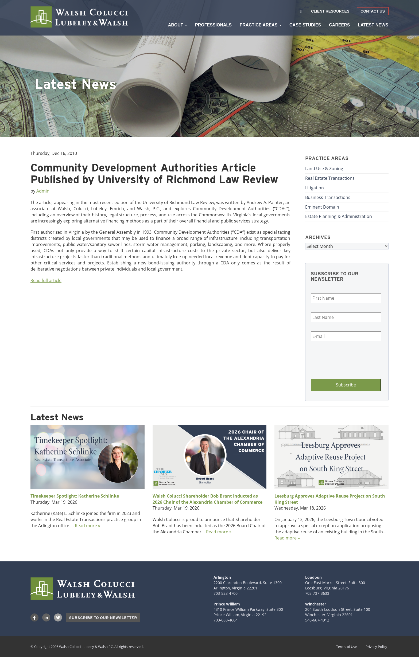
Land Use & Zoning (324, 168)
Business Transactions (327, 197)
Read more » (87, 525)
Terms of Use (346, 646)
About (177, 25)
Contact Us (372, 11)
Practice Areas (260, 25)
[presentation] (343, 355)
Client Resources (330, 11)
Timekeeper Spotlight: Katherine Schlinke (74, 496)
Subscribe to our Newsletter (103, 617)
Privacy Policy (376, 646)
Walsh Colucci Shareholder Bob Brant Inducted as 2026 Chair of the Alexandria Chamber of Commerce (207, 499)
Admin (42, 191)
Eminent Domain (322, 207)
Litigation (314, 187)
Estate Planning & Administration (338, 216)
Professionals (213, 25)
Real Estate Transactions (330, 178)
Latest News (373, 25)
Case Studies (305, 25)
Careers (339, 25)
